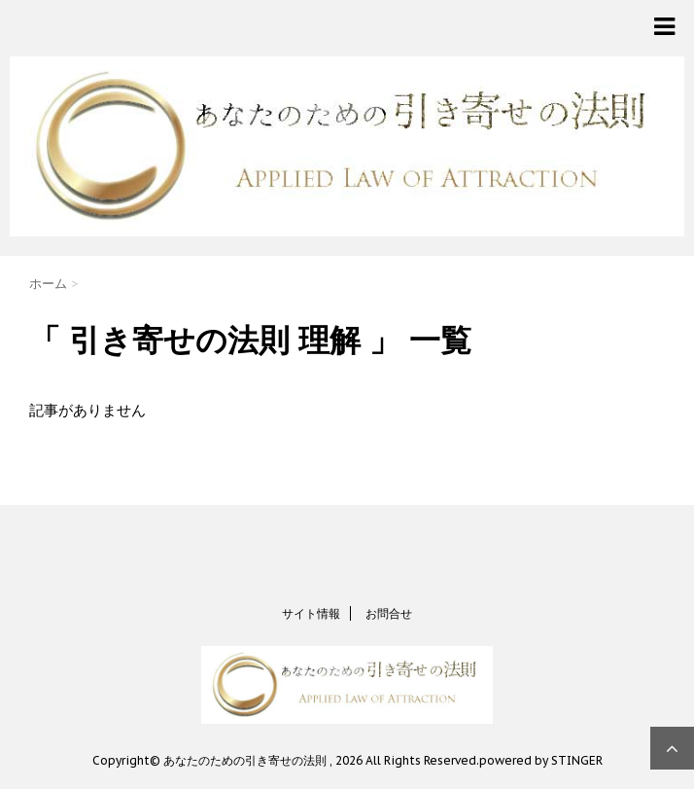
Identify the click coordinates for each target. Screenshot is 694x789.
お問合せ (388, 613)
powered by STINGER (541, 760)
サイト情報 (311, 613)
